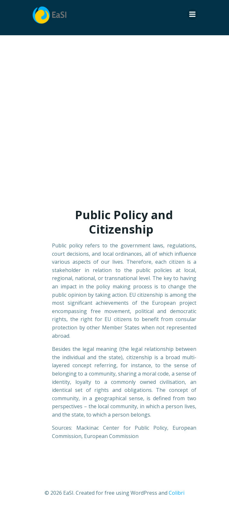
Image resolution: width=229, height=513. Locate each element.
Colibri (176, 492)
